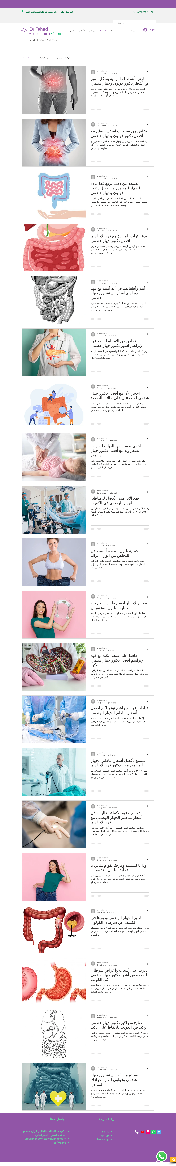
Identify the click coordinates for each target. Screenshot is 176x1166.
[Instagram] (148, 1132)
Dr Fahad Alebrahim (45, 31)
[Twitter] (159, 1132)
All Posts (26, 57)
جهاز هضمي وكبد (63, 57)
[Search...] (134, 23)
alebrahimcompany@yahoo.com (45, 1138)
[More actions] (148, 72)
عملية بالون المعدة (43, 57)
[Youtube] (142, 1132)
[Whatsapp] (153, 1132)
